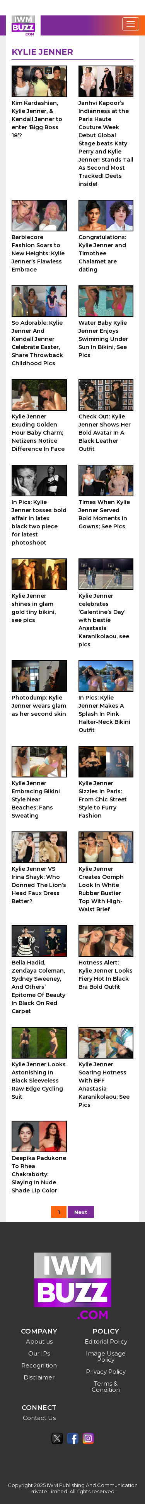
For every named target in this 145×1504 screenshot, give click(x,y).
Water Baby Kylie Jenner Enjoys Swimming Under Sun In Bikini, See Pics (103, 339)
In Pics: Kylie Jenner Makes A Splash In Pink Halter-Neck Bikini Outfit (104, 713)
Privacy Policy (106, 1371)
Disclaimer (39, 1377)
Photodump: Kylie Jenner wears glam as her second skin (39, 705)
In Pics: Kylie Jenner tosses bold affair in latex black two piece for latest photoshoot (39, 522)
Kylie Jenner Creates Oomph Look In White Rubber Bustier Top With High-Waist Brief (101, 889)
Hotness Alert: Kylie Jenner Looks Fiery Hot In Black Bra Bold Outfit (105, 974)
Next (80, 1212)
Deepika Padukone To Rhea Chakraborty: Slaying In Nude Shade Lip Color (39, 1174)
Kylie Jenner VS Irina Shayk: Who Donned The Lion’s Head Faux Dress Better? (39, 885)
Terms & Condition (106, 1386)
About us (39, 1341)
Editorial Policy (106, 1341)
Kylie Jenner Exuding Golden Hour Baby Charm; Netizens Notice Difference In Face (38, 432)
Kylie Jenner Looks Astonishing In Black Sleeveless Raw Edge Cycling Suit (39, 1080)
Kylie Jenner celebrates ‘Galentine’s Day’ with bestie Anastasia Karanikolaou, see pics (103, 620)
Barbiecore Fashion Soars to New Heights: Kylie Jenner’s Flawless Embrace (38, 253)
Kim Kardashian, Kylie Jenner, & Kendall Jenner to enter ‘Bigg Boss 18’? (37, 119)
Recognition (39, 1365)
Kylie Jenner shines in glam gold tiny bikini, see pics (34, 608)
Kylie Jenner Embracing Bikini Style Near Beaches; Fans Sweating (36, 799)
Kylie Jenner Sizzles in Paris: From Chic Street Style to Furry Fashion (102, 799)
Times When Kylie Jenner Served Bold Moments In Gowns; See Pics (104, 514)
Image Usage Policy (106, 1356)
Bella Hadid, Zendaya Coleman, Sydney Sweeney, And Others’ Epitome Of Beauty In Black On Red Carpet (38, 987)
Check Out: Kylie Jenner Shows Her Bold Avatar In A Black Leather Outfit (104, 432)
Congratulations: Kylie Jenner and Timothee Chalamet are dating (102, 253)
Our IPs (39, 1353)
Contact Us (39, 1417)
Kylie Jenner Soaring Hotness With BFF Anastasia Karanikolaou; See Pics (104, 1084)
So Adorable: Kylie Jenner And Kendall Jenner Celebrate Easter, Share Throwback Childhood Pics (37, 343)
